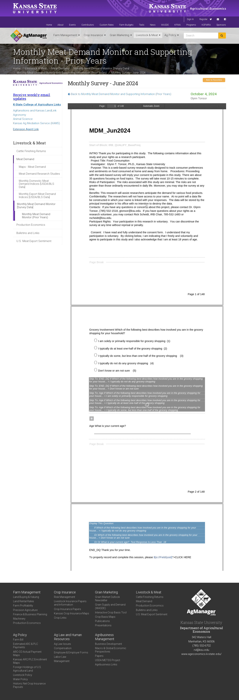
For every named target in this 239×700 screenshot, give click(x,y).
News (153, 25)
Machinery (19, 618)
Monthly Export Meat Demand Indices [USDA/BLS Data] (37, 195)
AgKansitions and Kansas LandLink (34, 110)
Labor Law (60, 656)
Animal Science (23, 119)
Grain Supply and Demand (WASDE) (110, 606)
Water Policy (20, 679)
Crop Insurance (95, 35)
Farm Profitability (23, 605)
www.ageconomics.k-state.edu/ (201, 654)
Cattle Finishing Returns (31, 151)
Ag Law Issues (62, 643)
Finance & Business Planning (30, 614)
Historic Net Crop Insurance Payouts (29, 685)
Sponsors (221, 25)
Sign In (190, 19)
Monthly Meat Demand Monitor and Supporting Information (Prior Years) (62, 72)
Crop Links (60, 617)
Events (72, 25)
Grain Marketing (121, 35)
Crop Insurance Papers (67, 609)
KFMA (177, 25)
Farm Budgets (126, 25)
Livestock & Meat (148, 35)
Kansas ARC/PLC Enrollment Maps (30, 661)
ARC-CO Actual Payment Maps (27, 653)
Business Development (108, 643)
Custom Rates (107, 25)
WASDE (165, 25)
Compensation (63, 648)
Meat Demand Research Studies (39, 173)
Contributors (87, 25)
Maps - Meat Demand (32, 167)
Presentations (103, 625)
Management (61, 661)
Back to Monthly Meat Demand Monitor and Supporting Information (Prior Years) (119, 94)
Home (49, 25)
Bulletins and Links (27, 233)
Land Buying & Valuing (26, 596)
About (60, 25)
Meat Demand (60, 68)
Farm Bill (18, 639)
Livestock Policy (22, 674)
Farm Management (66, 35)
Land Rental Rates (23, 601)
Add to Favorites (214, 80)
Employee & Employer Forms (71, 652)
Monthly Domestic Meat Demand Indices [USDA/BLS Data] (36, 184)
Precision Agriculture (25, 610)
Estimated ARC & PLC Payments (25, 645)
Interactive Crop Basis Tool (111, 612)
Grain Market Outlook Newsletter (107, 598)
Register (203, 19)
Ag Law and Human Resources (68, 637)
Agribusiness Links (106, 664)
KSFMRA (206, 25)
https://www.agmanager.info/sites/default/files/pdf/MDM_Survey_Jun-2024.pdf (147, 337)
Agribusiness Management (104, 637)
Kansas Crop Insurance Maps (71, 613)
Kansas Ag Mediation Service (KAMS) (36, 123)
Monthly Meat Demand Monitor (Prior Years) (36, 215)
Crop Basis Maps (105, 616)
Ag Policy (171, 35)
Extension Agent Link (26, 129)
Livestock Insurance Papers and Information (70, 603)
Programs (191, 25)
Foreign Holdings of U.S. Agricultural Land (27, 669)
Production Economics (30, 224)
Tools (141, 25)
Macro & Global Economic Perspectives (110, 650)
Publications (102, 621)
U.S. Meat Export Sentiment (33, 241)
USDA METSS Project (107, 660)
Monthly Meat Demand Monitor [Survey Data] (101, 68)
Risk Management (64, 596)
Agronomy (19, 115)
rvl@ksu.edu (201, 650)
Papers (99, 655)
